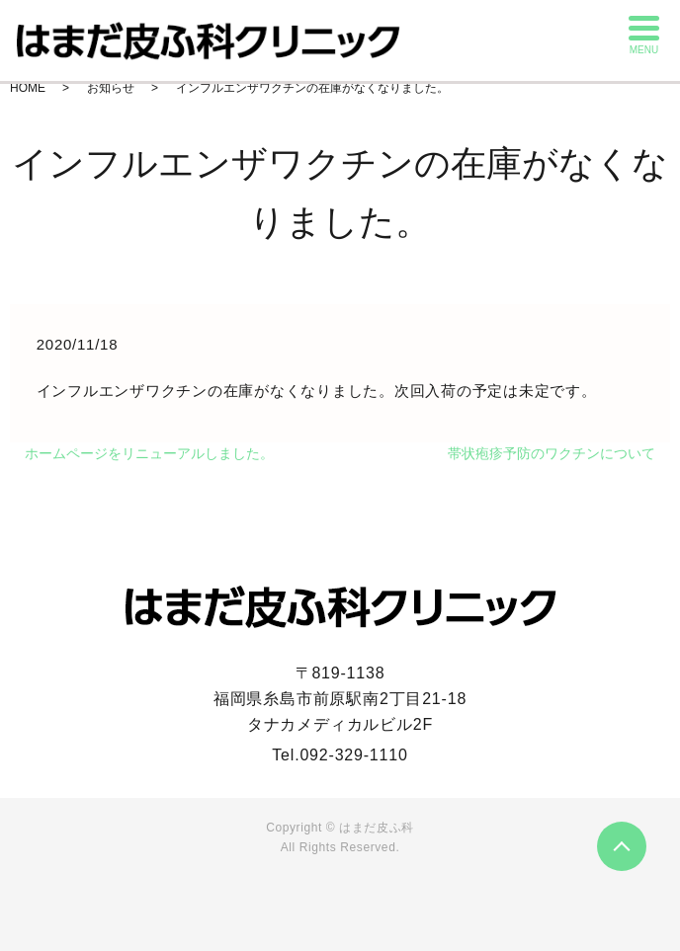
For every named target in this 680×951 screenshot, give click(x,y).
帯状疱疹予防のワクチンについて (551, 453)
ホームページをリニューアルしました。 (149, 453)
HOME (27, 88)
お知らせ (110, 88)
